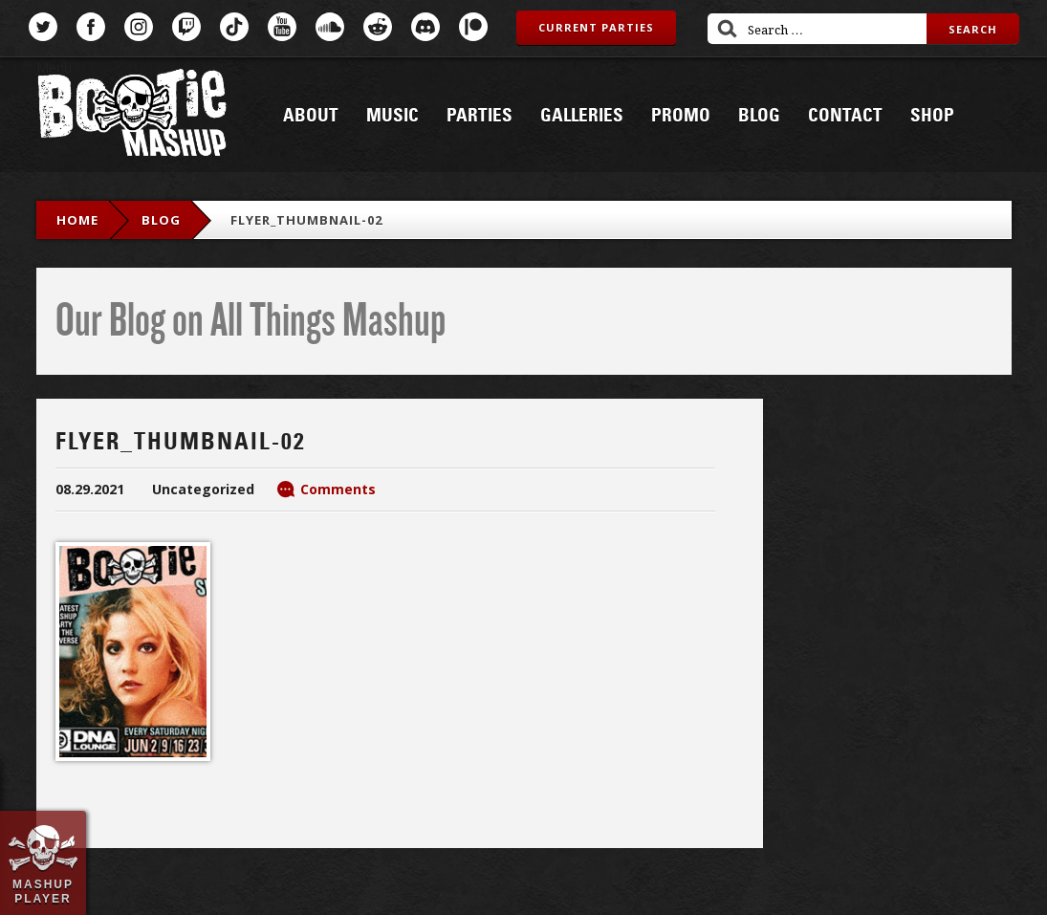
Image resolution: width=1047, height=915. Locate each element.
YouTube (282, 26)
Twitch (186, 26)
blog (161, 220)
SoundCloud (330, 26)
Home (77, 220)
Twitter (43, 26)
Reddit (377, 26)
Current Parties (596, 27)
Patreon (473, 26)
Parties (480, 115)
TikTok (234, 26)
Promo (680, 115)
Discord (425, 26)
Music (392, 115)
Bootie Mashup (132, 116)
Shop (932, 115)
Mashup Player (43, 891)
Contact (845, 115)
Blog (759, 115)
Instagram (138, 26)
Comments (338, 489)
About (310, 115)
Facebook (90, 26)
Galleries (581, 115)
